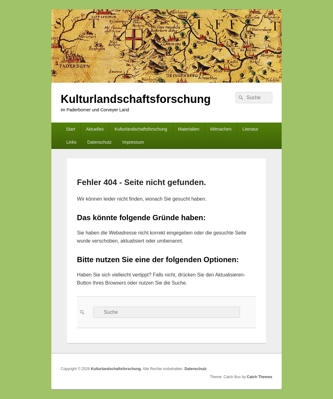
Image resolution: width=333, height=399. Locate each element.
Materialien (188, 129)
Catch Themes (259, 377)
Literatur (250, 129)
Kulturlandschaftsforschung (136, 99)
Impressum (133, 142)
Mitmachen (220, 129)
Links (71, 142)
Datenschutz (99, 142)
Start (70, 129)
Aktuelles (95, 129)
